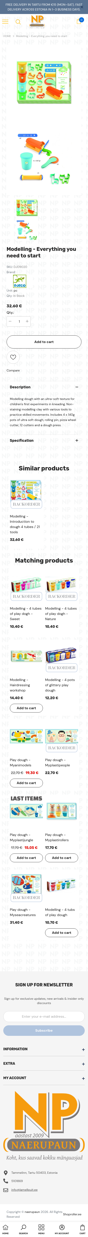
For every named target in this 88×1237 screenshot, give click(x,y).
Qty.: (10, 312)
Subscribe (44, 1030)
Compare (13, 370)
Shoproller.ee (72, 1214)
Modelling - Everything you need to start (41, 36)
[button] (23, 1230)
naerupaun (32, 1212)
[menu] (5, 21)
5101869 (17, 1181)
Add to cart (44, 342)
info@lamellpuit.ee (24, 1190)
